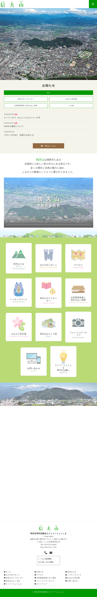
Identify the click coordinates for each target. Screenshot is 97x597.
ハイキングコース (74, 575)
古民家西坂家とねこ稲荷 (46, 578)
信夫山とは (71, 572)
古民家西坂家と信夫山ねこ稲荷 (25, 105)
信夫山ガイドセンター (26, 99)
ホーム (8, 572)
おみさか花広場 (71, 99)
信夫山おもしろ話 (13, 581)
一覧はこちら (48, 146)
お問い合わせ (72, 581)
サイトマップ (42, 584)
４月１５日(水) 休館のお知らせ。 (20, 135)
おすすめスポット (13, 575)
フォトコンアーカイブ (45, 581)
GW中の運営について (13, 126)
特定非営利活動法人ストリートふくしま (49, 592)
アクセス (40, 575)
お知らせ (40, 572)
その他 (71, 105)
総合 (48, 93)
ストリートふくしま (14, 584)
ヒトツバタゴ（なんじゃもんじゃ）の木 (22, 118)
